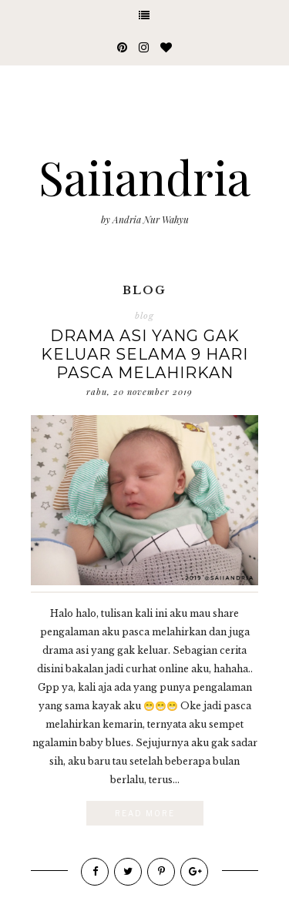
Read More (145, 813)
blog (144, 315)
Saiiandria (144, 176)
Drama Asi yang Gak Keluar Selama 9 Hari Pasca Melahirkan (144, 354)
